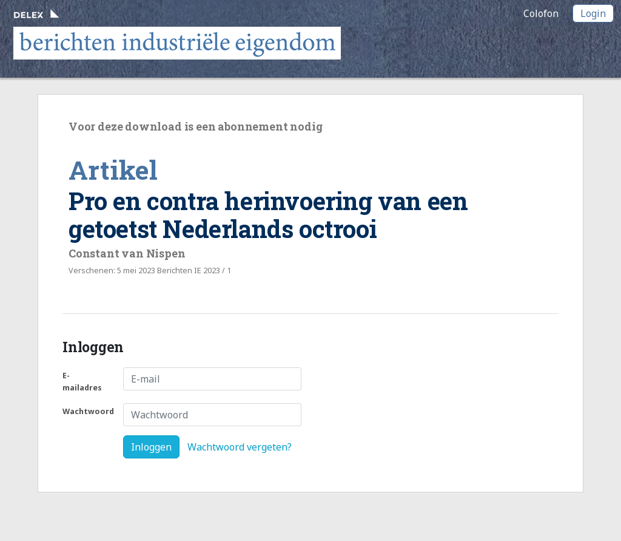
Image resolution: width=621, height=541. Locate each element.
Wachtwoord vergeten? (239, 447)
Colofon (541, 13)
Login (593, 13)
